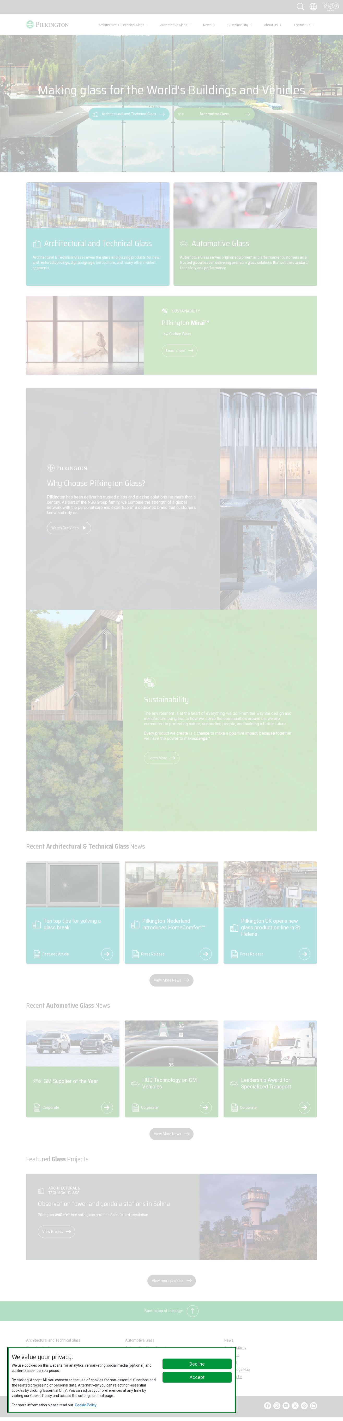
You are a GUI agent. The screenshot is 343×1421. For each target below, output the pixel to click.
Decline (197, 1364)
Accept (197, 1377)
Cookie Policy (86, 1405)
